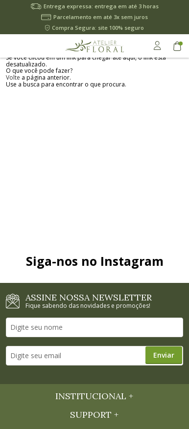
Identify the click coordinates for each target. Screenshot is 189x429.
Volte (13, 77)
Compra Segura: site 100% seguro (98, 27)
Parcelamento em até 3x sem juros (100, 17)
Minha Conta (157, 46)
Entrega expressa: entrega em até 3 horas (101, 6)
